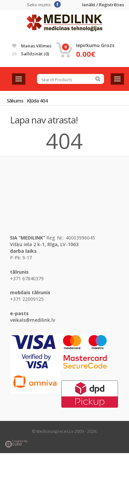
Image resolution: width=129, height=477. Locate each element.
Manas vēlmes (31, 46)
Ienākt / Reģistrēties (103, 4)
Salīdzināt (30, 54)
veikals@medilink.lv (32, 320)
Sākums (15, 100)
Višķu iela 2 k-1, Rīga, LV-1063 (44, 244)
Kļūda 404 (37, 100)
